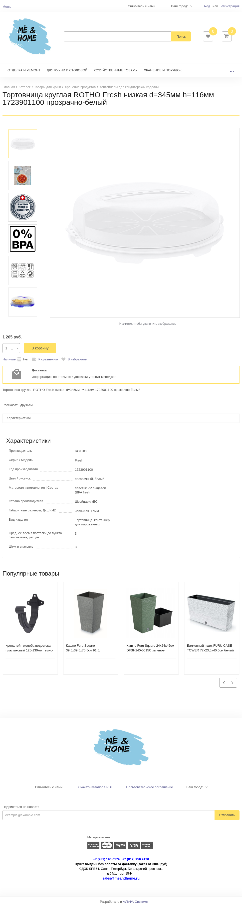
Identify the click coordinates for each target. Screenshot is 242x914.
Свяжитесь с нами (48, 794)
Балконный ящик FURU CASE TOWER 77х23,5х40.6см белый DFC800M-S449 (210, 657)
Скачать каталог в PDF (95, 794)
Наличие (9, 367)
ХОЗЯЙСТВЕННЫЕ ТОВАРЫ (116, 78)
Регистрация (230, 6)
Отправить (227, 822)
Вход (206, 6)
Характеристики (18, 425)
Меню (6, 6)
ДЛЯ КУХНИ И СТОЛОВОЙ (67, 78)
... (232, 78)
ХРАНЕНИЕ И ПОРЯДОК (163, 78)
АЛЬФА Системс (135, 909)
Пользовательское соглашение (149, 794)
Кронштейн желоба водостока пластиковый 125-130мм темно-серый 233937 (29, 657)
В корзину (39, 355)
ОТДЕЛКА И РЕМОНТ (23, 78)
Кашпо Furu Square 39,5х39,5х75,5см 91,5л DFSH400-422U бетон (83, 657)
